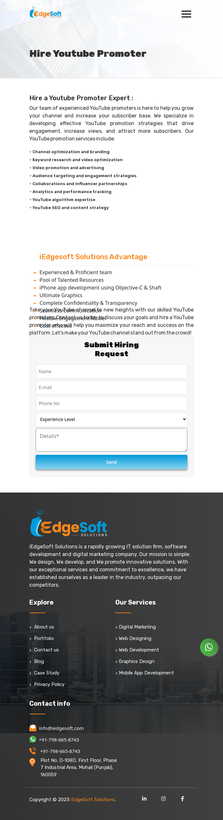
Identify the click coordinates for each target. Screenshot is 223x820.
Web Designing (133, 638)
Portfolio (41, 638)
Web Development (137, 650)
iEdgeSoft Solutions (93, 799)
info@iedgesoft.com (56, 728)
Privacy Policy (46, 684)
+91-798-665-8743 (54, 739)
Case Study (44, 673)
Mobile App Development (144, 673)
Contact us (44, 650)
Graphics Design (135, 661)
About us (41, 627)
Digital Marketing (135, 627)
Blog (36, 661)
